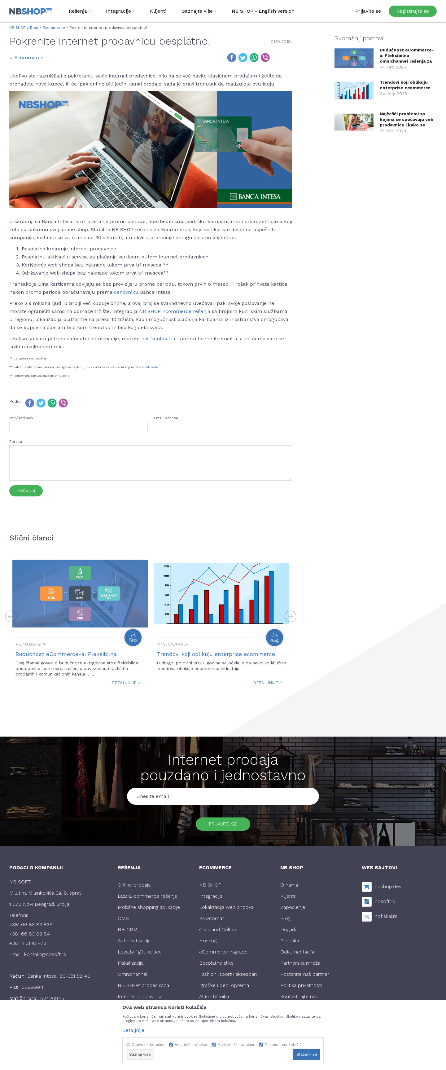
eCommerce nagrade (223, 955)
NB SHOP (17, 27)
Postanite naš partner (304, 977)
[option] (80, 622)
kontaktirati (165, 338)
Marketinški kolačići (235, 1044)
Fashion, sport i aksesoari (228, 977)
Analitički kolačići (191, 1044)
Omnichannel (132, 977)
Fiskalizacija (130, 966)
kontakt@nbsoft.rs (45, 957)
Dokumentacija (297, 955)
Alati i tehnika (214, 999)
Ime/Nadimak (21, 418)
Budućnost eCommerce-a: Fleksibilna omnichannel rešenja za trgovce (407, 55)
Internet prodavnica (140, 999)
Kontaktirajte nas (299, 999)
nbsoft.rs (385, 904)
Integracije (210, 899)
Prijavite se (223, 825)
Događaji (290, 933)
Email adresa (166, 418)
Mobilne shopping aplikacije (149, 910)
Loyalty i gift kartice (140, 955)
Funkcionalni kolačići (284, 1044)
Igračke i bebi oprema (224, 988)
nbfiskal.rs (386, 919)
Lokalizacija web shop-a (226, 910)
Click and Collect (218, 933)
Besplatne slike (216, 966)
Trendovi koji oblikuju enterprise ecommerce (216, 654)
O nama (289, 888)
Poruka (15, 441)
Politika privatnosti (301, 988)
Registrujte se (412, 11)
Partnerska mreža (300, 966)
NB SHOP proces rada (143, 988)
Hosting (207, 944)
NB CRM (128, 933)
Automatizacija (134, 944)
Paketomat (211, 921)
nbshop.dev (388, 889)
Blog (34, 27)
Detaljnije (126, 682)
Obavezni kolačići (148, 1044)
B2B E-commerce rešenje (147, 899)
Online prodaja (134, 888)
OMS (123, 921)
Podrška (289, 944)
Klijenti (287, 899)
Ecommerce (54, 27)
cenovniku (126, 292)
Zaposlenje (292, 910)
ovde (154, 367)
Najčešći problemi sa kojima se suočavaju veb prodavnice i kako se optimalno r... (406, 119)
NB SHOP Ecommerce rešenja (174, 311)
